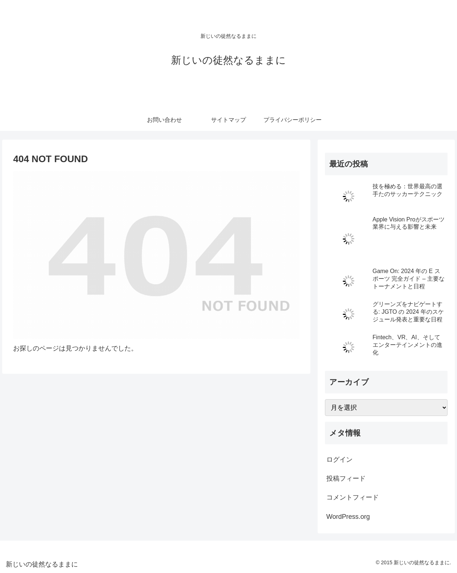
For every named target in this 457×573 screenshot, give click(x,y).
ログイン (339, 459)
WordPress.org (348, 516)
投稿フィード (346, 478)
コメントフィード (352, 497)
